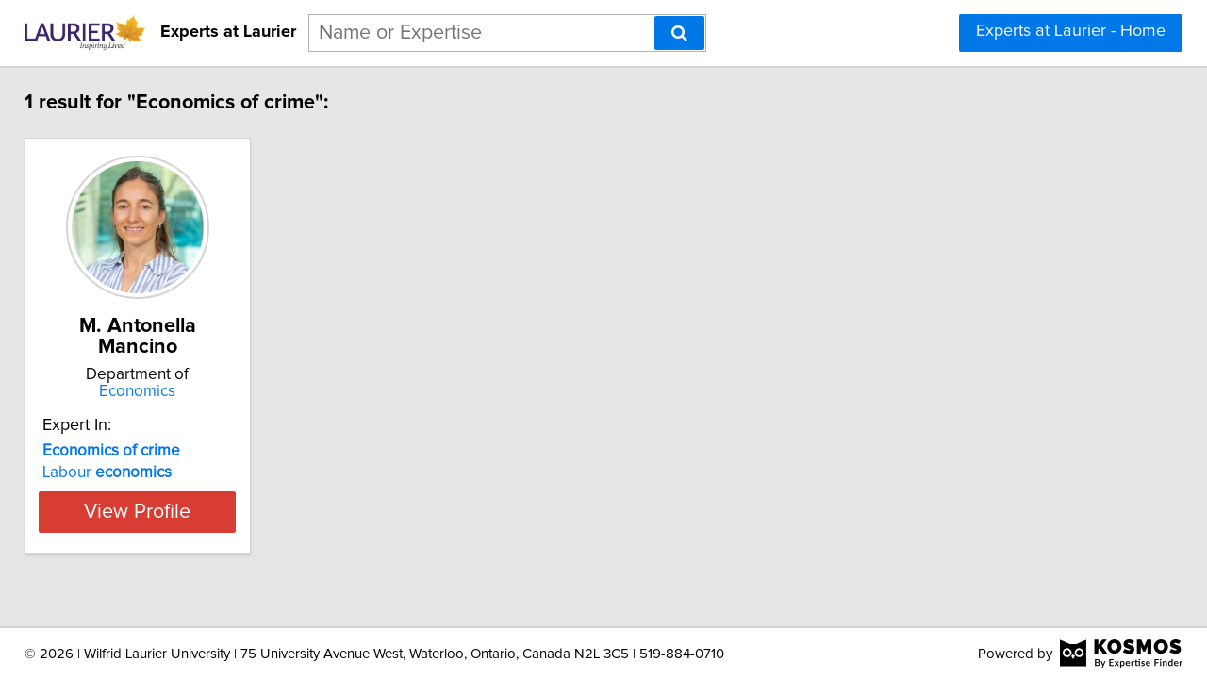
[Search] (679, 33)
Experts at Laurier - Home (1071, 31)
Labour (120, 472)
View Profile (175, 511)
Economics (175, 391)
